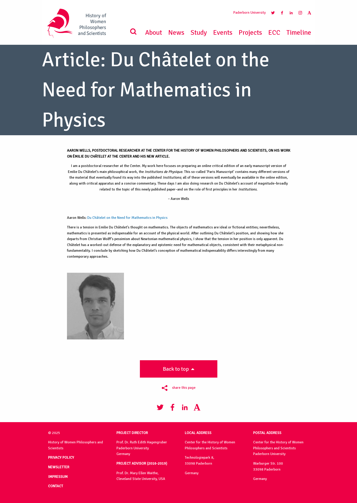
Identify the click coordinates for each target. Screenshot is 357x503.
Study (198, 32)
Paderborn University (249, 12)
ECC (274, 32)
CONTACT (55, 486)
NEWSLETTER (58, 467)
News (176, 32)
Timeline (298, 32)
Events (222, 32)
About (153, 32)
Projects (250, 32)
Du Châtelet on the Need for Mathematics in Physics (127, 217)
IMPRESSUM (58, 476)
